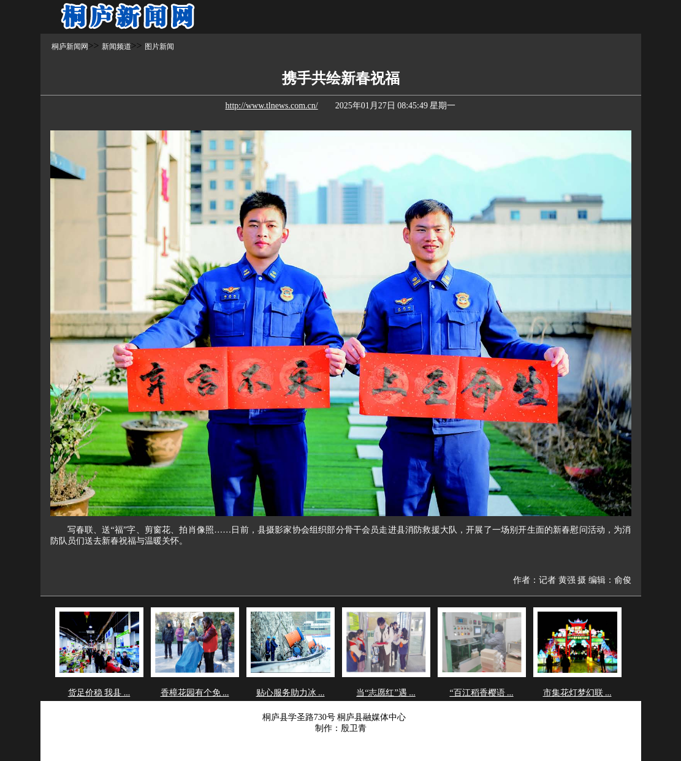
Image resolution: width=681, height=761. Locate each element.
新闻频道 (116, 46)
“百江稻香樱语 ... (481, 692)
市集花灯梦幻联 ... (577, 692)
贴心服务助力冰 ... (290, 692)
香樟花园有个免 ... (195, 692)
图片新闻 (159, 46)
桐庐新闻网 (69, 46)
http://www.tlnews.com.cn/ (272, 105)
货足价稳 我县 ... (99, 692)
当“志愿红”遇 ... (385, 692)
